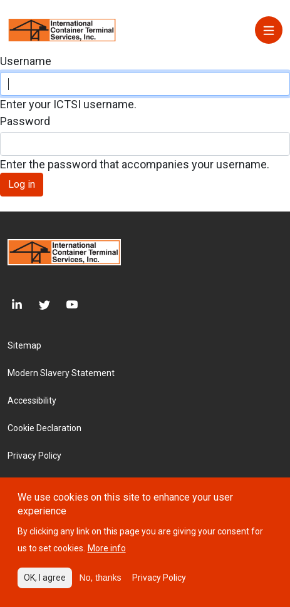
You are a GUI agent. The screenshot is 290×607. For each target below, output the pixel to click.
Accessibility (32, 400)
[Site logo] (62, 29)
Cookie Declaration (44, 428)
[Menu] (268, 30)
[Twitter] (36, 305)
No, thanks (101, 586)
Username (25, 61)
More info (107, 556)
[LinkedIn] (15, 305)
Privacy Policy (34, 456)
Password (25, 121)
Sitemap (24, 345)
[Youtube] (64, 305)
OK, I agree (45, 586)
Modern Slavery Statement (61, 373)
